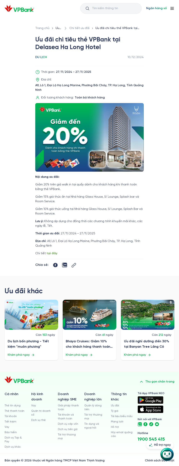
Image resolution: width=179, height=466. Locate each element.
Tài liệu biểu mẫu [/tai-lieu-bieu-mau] (121, 416)
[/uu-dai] (59, 28)
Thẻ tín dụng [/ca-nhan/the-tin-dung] (13, 405)
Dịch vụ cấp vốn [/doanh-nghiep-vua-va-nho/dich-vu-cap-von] (68, 424)
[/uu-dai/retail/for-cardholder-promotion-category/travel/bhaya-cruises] (89, 315)
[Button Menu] (172, 8)
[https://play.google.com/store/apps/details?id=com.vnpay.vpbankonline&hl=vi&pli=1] (150, 400)
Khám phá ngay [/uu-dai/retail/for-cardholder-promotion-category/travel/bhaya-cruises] (79, 355)
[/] (19, 8)
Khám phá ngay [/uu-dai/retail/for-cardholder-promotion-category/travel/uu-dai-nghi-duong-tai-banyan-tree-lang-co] (137, 355)
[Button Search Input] (87, 8)
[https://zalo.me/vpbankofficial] (140, 424)
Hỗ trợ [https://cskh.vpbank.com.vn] (115, 427)
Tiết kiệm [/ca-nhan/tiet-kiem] (10, 421)
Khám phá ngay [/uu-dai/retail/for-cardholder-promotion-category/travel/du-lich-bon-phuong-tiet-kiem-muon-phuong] (21, 355)
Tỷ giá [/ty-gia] (114, 411)
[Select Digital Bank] (156, 8)
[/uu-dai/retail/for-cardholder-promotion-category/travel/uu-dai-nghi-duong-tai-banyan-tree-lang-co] (147, 315)
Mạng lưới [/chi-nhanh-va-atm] (117, 421)
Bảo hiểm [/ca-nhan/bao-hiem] (11, 432)
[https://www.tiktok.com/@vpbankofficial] (151, 424)
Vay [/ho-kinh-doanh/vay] (33, 405)
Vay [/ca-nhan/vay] (7, 427)
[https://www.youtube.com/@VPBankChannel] (157, 424)
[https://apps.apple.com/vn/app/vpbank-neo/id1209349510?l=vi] (150, 409)
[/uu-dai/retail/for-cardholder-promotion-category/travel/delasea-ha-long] (118, 28)
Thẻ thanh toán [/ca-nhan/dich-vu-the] (14, 411)
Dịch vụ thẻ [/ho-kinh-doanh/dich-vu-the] (38, 420)
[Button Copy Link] (74, 265)
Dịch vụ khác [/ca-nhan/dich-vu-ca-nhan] (13, 447)
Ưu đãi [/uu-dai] (115, 405)
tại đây (52, 253)
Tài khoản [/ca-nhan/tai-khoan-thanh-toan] (11, 416)
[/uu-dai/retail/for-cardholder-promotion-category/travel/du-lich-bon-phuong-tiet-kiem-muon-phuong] (31, 315)
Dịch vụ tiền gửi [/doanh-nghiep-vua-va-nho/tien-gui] (67, 429)
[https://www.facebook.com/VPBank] (145, 424)
